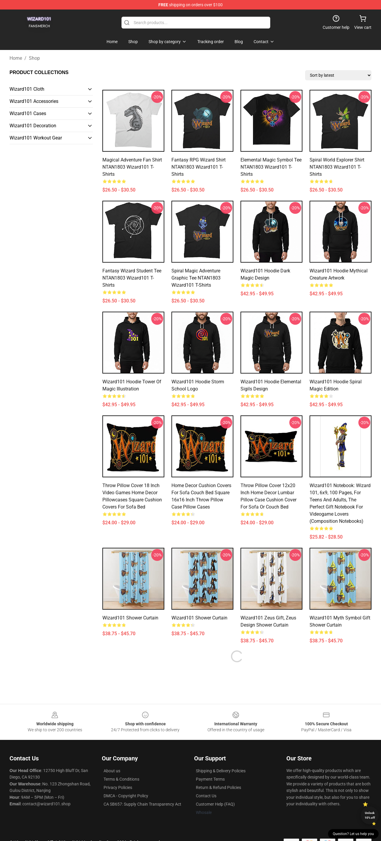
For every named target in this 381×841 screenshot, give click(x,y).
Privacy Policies (118, 787)
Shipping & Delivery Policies (221, 770)
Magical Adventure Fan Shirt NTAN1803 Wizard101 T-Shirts (132, 167)
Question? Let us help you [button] (353, 834)
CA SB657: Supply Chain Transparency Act (142, 804)
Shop (34, 58)
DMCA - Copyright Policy (126, 795)
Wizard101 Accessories (34, 101)
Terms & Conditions (121, 779)
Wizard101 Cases (28, 113)
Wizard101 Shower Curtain (130, 618)
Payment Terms (210, 779)
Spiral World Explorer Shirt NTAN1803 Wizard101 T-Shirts (337, 167)
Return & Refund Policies (218, 787)
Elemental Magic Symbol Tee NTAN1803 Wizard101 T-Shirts (271, 167)
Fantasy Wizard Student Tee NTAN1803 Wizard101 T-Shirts (131, 278)
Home (16, 58)
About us (112, 770)
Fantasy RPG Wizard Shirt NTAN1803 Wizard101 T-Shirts (198, 167)
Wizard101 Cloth (27, 89)
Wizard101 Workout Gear (36, 138)
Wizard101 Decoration (33, 125)
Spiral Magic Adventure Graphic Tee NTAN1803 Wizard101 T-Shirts (196, 278)
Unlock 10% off (370, 815)
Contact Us (206, 795)
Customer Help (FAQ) (215, 804)
